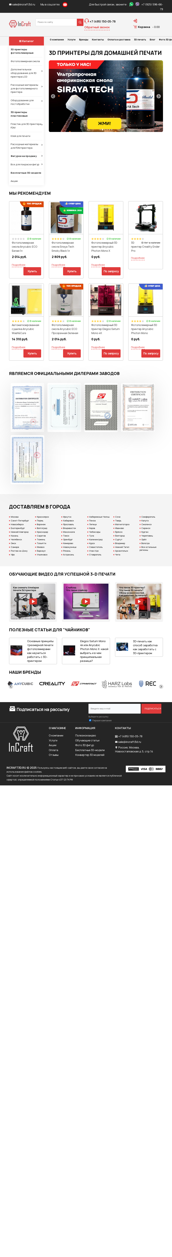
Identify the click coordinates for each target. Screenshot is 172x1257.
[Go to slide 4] (107, 129)
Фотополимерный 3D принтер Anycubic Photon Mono (144, 329)
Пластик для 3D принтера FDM (26, 125)
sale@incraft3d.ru (22, 4)
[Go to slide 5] (109, 129)
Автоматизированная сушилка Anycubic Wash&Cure (25, 329)
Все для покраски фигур (25, 164)
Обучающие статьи (87, 740)
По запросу (111, 271)
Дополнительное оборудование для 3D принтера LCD (24, 73)
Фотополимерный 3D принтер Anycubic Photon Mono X (104, 247)
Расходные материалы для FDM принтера (24, 146)
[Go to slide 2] (102, 129)
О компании (56, 735)
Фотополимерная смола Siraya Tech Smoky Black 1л (63, 247)
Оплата (53, 750)
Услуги (53, 740)
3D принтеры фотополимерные (22, 51)
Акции (14, 181)
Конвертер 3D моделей (89, 755)
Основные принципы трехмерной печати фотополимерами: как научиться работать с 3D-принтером (40, 651)
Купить (32, 271)
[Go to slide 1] (100, 129)
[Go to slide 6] (111, 129)
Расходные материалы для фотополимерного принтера (24, 88)
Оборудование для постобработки (22, 102)
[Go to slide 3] (104, 129)
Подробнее (18, 265)
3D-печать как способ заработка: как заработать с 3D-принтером (145, 647)
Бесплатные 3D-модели (26, 173)
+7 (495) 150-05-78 (130, 736)
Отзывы (53, 755)
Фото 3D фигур (84, 745)
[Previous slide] (53, 96)
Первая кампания (102, 720)
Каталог (26, 41)
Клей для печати (20, 136)
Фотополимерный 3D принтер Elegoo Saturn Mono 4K (105, 329)
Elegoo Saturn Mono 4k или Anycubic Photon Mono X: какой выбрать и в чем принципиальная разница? (94, 651)
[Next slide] (158, 96)
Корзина (144, 27)
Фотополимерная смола (25, 61)
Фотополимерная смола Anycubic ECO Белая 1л (24, 247)
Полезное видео (85, 735)
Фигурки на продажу (24, 156)
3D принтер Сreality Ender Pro (145, 247)
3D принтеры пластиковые (19, 114)
